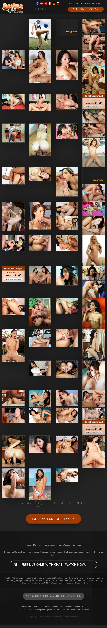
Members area (93, 3)
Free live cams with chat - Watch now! (53, 567)
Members (37, 547)
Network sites (77, 3)
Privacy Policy (83, 612)
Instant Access (64, 547)
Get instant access (84, 9)
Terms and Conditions (31, 609)
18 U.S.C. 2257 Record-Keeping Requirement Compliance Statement (47, 612)
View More (76, 547)
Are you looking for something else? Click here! (53, 599)
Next (80, 503)
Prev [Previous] (27, 503)
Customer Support (50, 609)
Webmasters (66, 609)
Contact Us (78, 609)
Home (28, 547)
